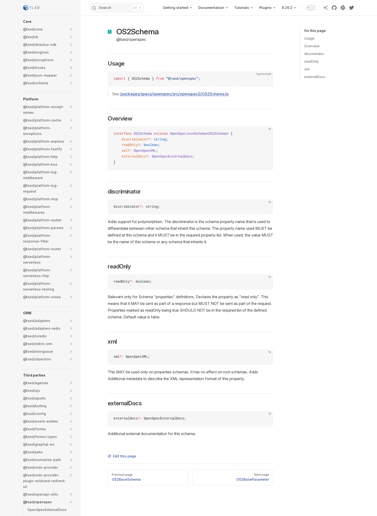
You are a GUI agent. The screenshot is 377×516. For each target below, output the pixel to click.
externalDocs (314, 77)
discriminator (314, 54)
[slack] (343, 7)
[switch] (310, 7)
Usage (309, 38)
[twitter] (351, 7)
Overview (312, 46)
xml (306, 69)
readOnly (311, 61)
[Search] (120, 7)
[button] (48, 21)
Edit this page (122, 456)
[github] (334, 7)
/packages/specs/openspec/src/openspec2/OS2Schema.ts (174, 93)
